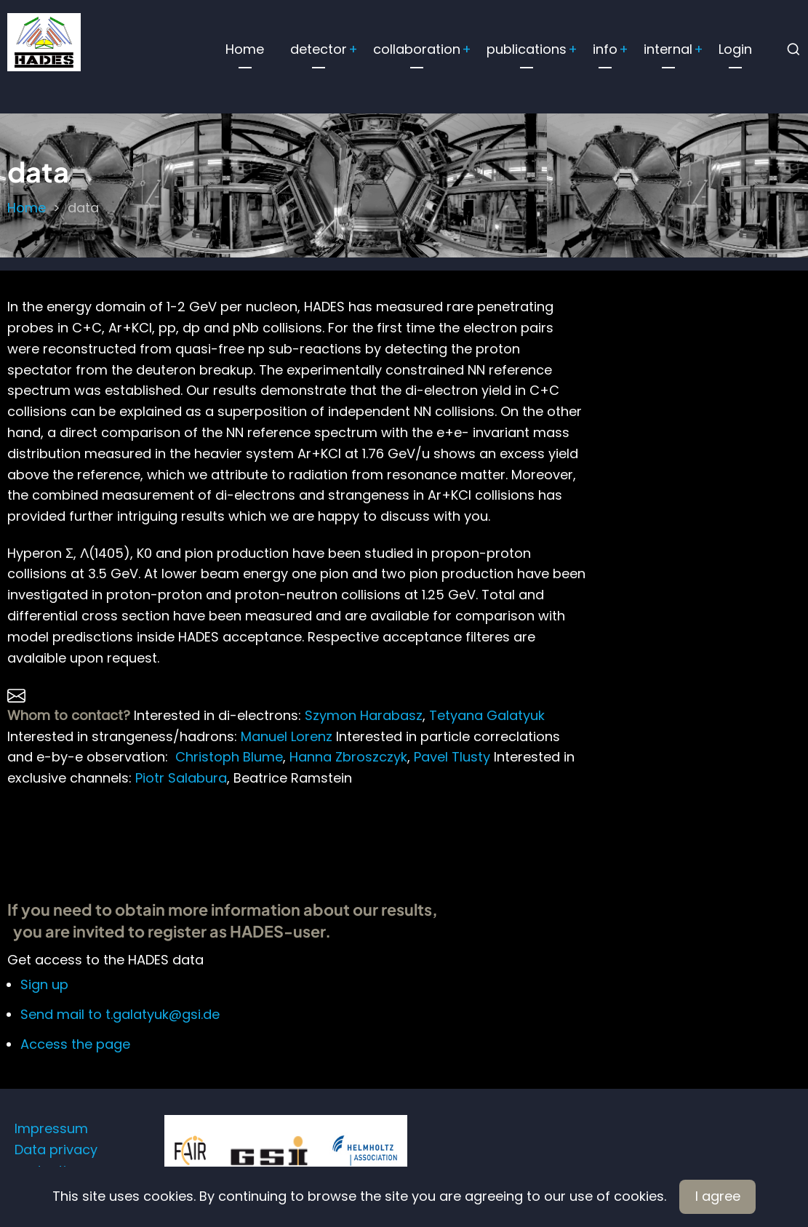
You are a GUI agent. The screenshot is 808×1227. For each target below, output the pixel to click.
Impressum (51, 1128)
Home (244, 49)
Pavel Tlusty (452, 757)
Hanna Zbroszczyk (348, 757)
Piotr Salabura (179, 778)
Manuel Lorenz (286, 736)
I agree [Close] (717, 1196)
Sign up (44, 984)
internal (668, 49)
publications (527, 49)
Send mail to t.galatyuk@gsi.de (120, 1014)
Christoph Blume (229, 757)
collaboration (416, 49)
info (605, 49)
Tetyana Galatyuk (487, 715)
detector (318, 49)
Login (735, 49)
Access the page (75, 1044)
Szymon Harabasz (364, 715)
